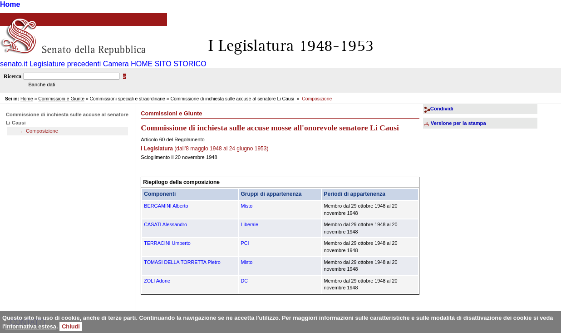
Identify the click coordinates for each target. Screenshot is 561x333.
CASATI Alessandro (165, 224)
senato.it (13, 64)
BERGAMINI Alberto (166, 206)
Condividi (441, 108)
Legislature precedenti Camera (79, 64)
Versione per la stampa (458, 123)
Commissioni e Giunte (61, 98)
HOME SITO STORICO (169, 64)
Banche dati (41, 84)
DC (244, 280)
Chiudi (71, 326)
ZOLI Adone (157, 280)
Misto (247, 206)
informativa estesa (30, 326)
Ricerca (12, 76)
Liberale (249, 224)
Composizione (42, 131)
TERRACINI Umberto (167, 243)
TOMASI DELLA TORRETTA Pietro (182, 262)
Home (10, 4)
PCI (245, 243)
